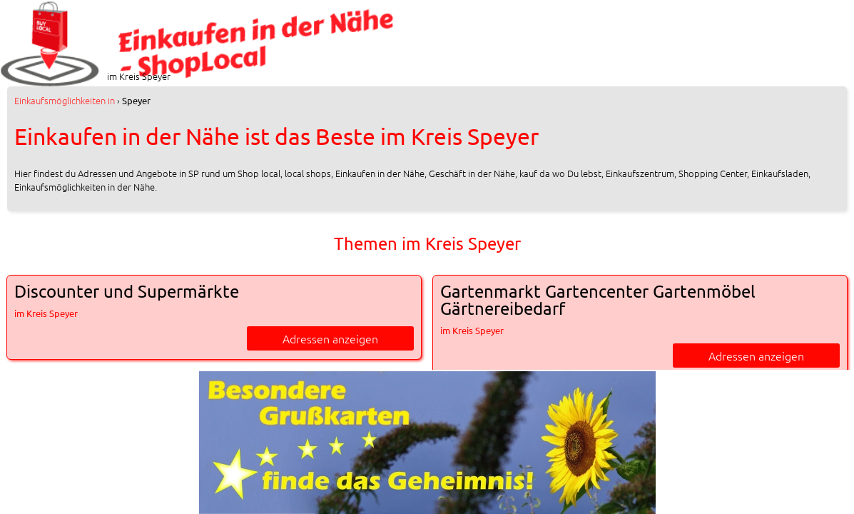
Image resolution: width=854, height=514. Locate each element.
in (64, 100)
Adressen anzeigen (330, 338)
